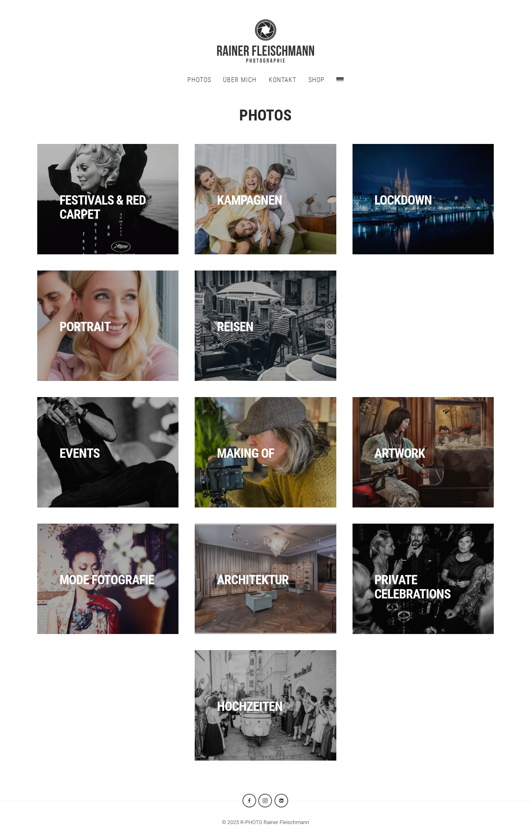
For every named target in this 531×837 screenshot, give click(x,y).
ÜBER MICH (240, 80)
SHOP (316, 80)
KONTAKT (282, 80)
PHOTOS (199, 80)
